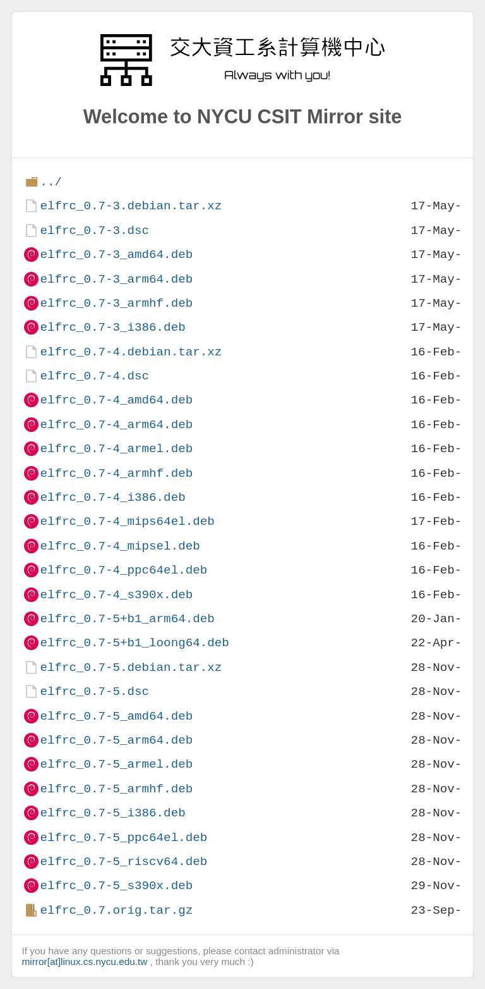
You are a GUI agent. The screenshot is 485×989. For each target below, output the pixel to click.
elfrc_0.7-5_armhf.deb (116, 788)
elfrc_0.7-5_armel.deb (116, 764)
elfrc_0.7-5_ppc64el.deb (123, 837)
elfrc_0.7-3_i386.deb (112, 327)
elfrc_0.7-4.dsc (94, 375)
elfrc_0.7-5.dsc (94, 691)
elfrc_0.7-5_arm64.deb (116, 740)
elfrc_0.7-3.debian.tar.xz (131, 205)
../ (51, 181)
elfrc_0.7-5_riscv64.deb (123, 861)
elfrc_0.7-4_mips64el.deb (127, 521)
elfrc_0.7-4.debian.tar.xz (131, 351)
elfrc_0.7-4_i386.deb (112, 497)
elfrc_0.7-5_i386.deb (112, 812)
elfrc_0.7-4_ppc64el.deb (123, 570)
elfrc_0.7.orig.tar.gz (116, 910)
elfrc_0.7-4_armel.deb (116, 448)
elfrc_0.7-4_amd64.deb (116, 399)
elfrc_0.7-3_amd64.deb (116, 254)
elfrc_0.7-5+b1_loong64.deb (134, 642)
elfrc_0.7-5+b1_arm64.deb (127, 618)
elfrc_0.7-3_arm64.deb (116, 279)
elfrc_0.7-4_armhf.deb (116, 473)
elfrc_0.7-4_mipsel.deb (120, 546)
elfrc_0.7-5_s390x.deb (116, 885)
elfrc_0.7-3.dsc (94, 230)
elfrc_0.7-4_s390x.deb (116, 594)
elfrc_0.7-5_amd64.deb (116, 716)
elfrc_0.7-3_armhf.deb (116, 303)
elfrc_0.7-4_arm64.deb (116, 424)
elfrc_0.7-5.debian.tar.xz (131, 667)
